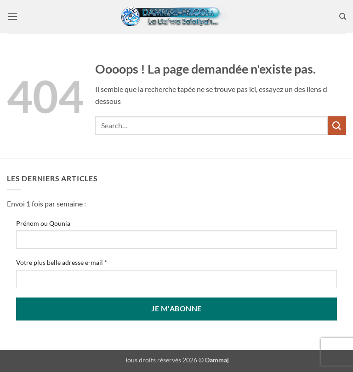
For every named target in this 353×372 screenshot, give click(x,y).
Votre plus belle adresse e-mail (61, 262)
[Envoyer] (337, 125)
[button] (12, 16)
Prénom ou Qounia (43, 223)
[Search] (342, 16)
